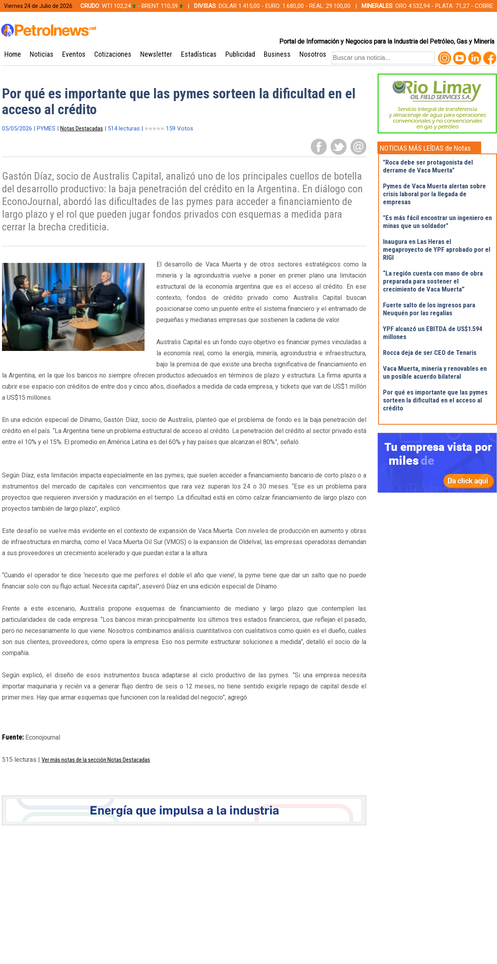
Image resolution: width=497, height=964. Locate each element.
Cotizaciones (112, 54)
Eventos (74, 54)
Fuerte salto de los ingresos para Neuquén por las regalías (429, 309)
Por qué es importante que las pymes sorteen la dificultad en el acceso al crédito (435, 400)
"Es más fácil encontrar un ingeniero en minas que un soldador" (437, 222)
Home (12, 54)
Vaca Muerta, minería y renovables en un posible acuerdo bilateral (435, 372)
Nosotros (312, 54)
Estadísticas (199, 54)
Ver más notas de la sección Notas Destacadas (96, 759)
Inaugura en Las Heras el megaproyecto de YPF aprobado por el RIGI (436, 249)
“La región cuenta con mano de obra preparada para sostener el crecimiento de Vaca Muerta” (433, 281)
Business (277, 54)
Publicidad (240, 54)
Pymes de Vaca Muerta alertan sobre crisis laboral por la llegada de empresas (434, 194)
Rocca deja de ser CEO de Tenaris (429, 352)
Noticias (41, 54)
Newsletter (156, 54)
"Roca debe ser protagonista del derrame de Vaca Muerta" (428, 166)
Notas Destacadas (81, 128)
